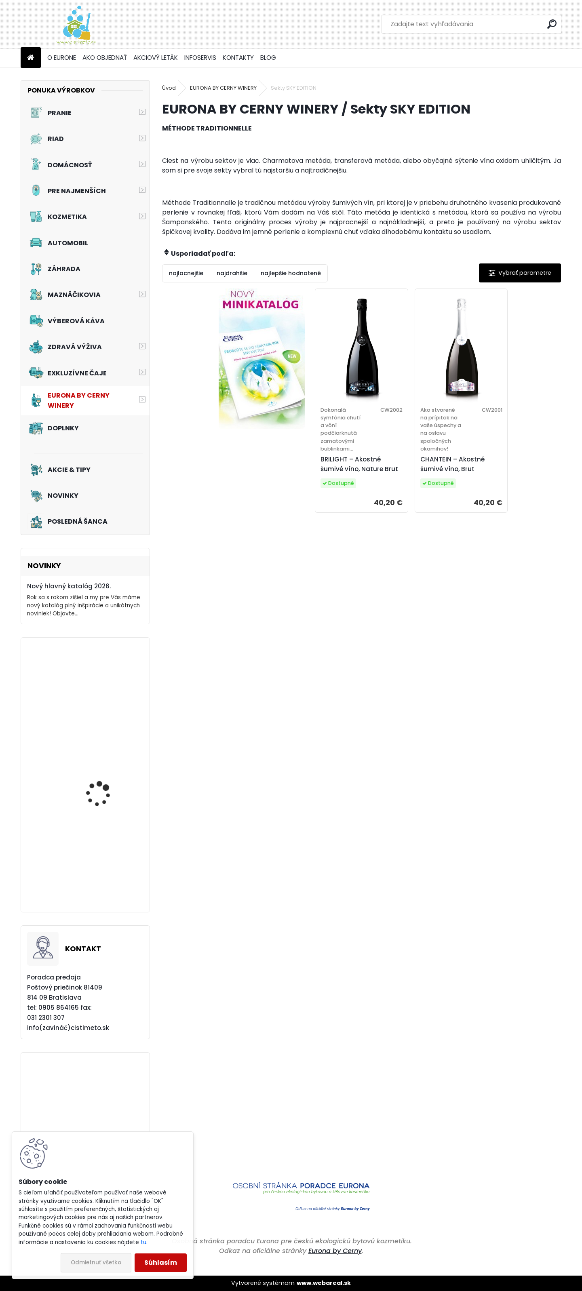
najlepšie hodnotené (291, 273)
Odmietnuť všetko (96, 1262)
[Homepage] (31, 58)
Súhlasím (160, 1262)
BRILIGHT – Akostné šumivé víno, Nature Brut (359, 464)
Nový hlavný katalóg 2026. (69, 586)
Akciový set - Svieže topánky (101, 695)
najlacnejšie (186, 273)
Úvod (169, 88)
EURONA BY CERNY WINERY (223, 88)
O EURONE (61, 57)
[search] (552, 24)
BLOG (268, 57)
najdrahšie (232, 273)
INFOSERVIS (200, 57)
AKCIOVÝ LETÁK (155, 57)
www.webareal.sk (324, 1283)
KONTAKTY (238, 57)
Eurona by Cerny (335, 1250)
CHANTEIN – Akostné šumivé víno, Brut (452, 464)
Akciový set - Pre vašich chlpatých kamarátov (107, 874)
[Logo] (76, 24)
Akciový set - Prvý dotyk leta (108, 782)
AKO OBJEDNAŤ (104, 57)
